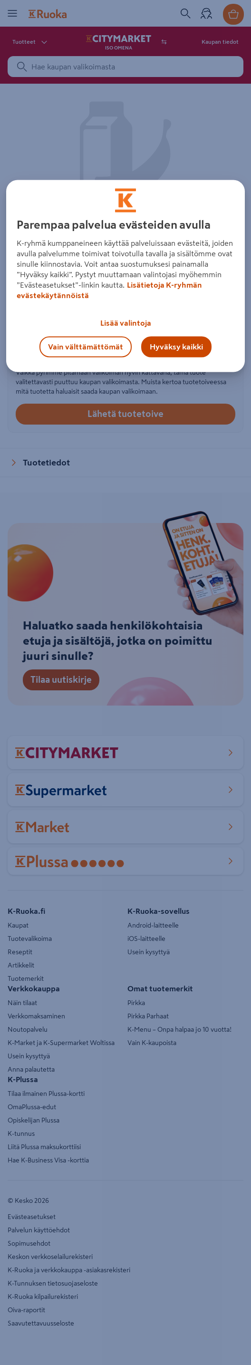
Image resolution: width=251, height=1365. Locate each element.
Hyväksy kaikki (176, 346)
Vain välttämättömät (85, 346)
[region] (125, 276)
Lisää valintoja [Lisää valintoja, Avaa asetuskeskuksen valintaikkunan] (125, 323)
